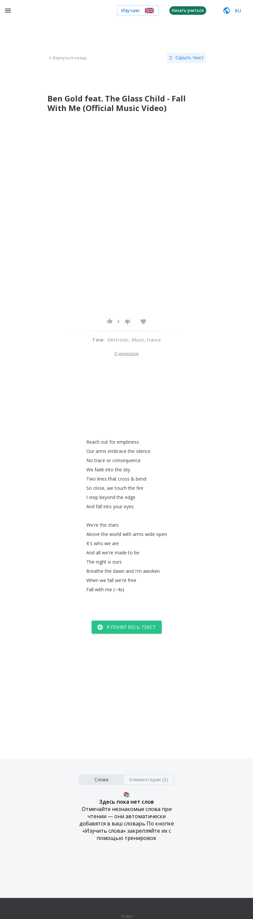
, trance (152, 340)
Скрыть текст (186, 58)
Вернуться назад (66, 58)
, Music (136, 340)
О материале (126, 353)
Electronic (118, 340)
